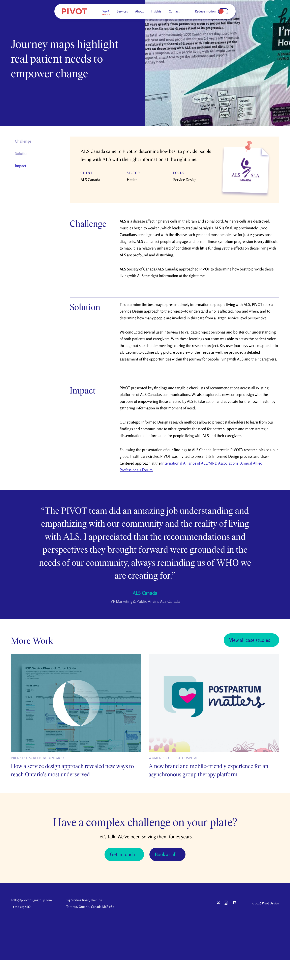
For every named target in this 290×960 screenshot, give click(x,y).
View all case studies (249, 640)
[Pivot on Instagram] (226, 903)
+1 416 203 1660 (21, 907)
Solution (22, 153)
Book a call (166, 854)
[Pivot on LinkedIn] (235, 903)
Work (106, 11)
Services (122, 11)
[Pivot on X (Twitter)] (218, 903)
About (139, 11)
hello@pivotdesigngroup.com (31, 900)
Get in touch (122, 854)
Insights (156, 11)
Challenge (23, 141)
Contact (174, 11)
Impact (20, 165)
